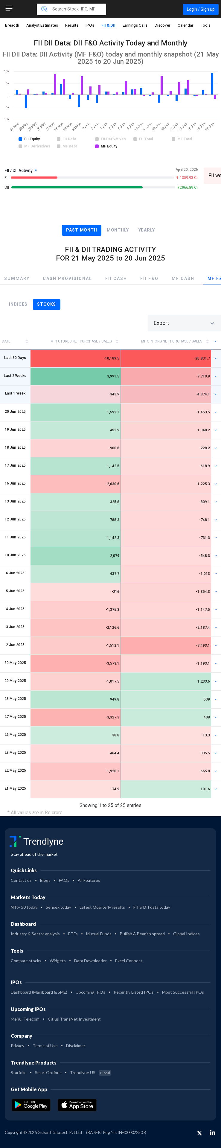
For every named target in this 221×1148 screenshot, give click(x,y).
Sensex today (58, 907)
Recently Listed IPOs (134, 992)
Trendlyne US (90, 1072)
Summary (17, 278)
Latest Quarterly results (102, 907)
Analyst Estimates (42, 25)
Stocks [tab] (46, 304)
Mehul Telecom (25, 1018)
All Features (89, 880)
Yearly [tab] (146, 230)
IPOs (90, 25)
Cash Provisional (67, 278)
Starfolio (19, 1072)
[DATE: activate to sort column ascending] (15, 341)
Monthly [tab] (118, 230)
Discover (162, 25)
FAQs (64, 880)
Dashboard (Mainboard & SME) (39, 992)
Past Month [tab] (81, 230)
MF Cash (183, 278)
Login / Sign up (201, 9)
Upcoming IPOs (90, 992)
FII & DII (108, 25)
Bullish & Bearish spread (142, 933)
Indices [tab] (18, 304)
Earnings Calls (135, 25)
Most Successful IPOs (183, 992)
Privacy (17, 1045)
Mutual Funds (99, 933)
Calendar (185, 25)
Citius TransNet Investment (74, 1018)
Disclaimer (75, 1045)
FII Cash (116, 278)
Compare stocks (26, 960)
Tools (206, 25)
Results (71, 25)
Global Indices (186, 933)
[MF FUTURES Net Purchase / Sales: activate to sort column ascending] (76, 341)
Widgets (58, 960)
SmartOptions (48, 1072)
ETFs (73, 933)
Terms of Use (45, 1045)
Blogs (45, 880)
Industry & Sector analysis (35, 933)
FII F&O (149, 278)
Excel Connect (128, 960)
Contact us (21, 880)
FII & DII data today (151, 907)
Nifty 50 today (24, 907)
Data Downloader (90, 960)
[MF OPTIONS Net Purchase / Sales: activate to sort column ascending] (166, 341)
